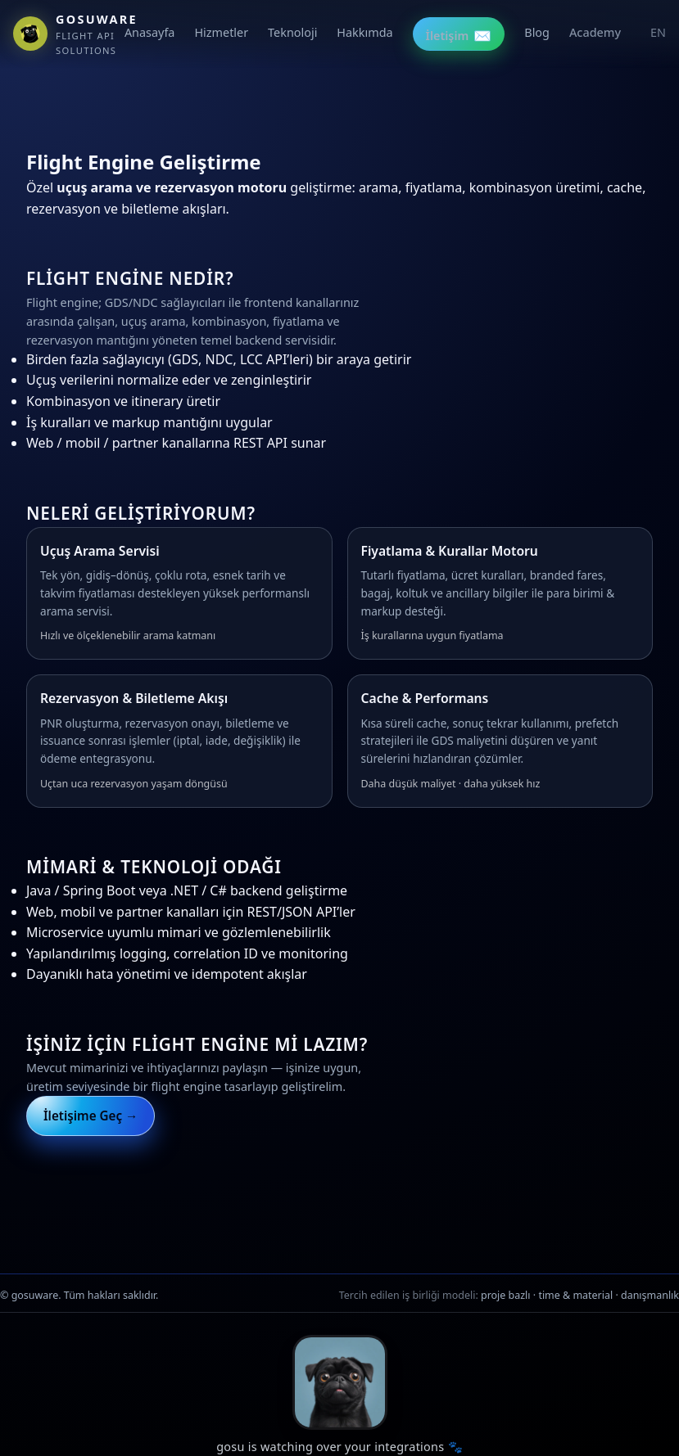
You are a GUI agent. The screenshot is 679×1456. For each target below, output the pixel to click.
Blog (537, 32)
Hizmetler (221, 32)
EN (658, 32)
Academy (595, 32)
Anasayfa (149, 32)
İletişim (459, 35)
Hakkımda (364, 32)
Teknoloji (292, 32)
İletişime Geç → (90, 1115)
